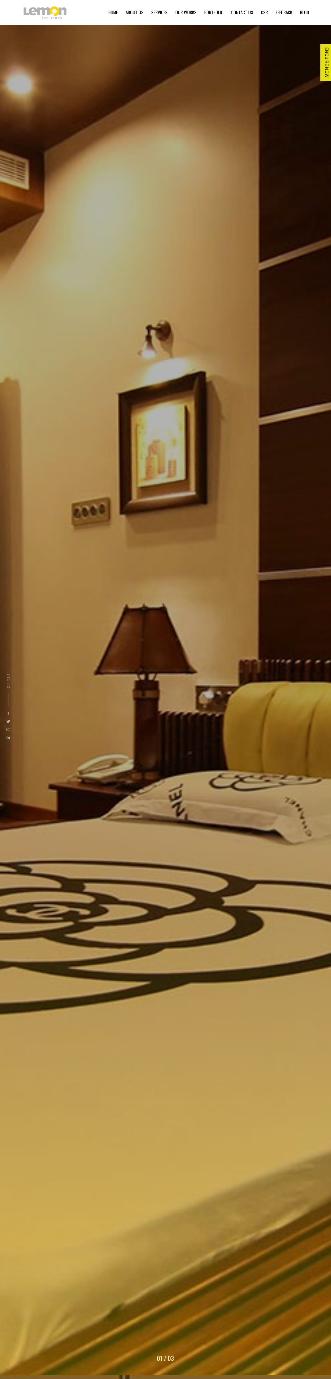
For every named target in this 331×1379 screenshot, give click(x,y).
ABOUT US (135, 12)
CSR (264, 12)
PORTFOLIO (213, 12)
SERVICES (159, 12)
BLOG (304, 12)
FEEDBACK (284, 12)
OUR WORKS (186, 12)
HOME (113, 12)
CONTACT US (242, 12)
